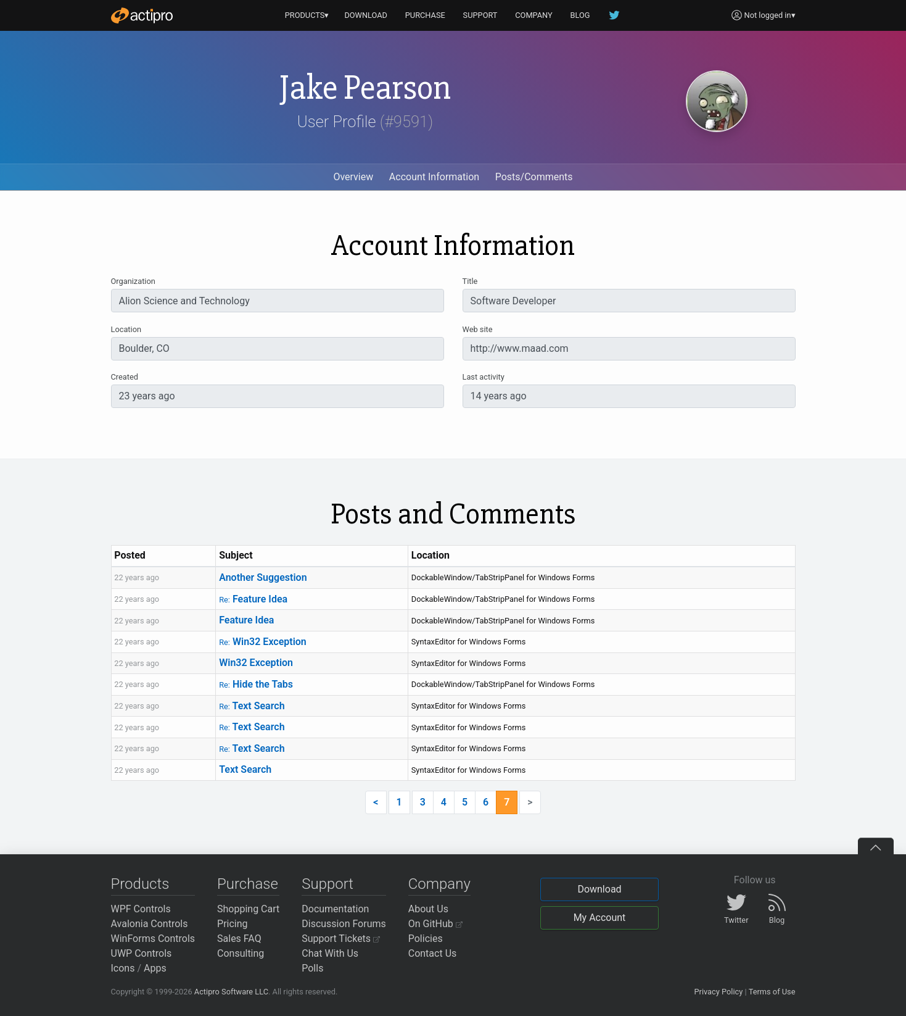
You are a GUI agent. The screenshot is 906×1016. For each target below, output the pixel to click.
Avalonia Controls (149, 924)
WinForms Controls (153, 938)
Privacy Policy (718, 991)
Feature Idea (253, 599)
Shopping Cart (248, 909)
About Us (428, 909)
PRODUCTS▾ (307, 15)
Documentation (335, 909)
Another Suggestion (263, 577)
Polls (312, 968)
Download (599, 889)
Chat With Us (330, 953)
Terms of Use (772, 991)
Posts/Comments (534, 177)
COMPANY (534, 15)
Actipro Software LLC (231, 991)
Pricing (232, 924)
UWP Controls (141, 953)
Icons (123, 968)
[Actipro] (142, 15)
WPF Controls (141, 909)
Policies (425, 938)
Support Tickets (341, 938)
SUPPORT (480, 15)
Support (327, 884)
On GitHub (435, 924)
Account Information (434, 177)
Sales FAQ (239, 938)
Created (124, 376)
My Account (600, 917)
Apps (155, 968)
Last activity (483, 376)
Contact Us (432, 953)
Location (126, 329)
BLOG (580, 15)
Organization (133, 281)
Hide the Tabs (256, 684)
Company (439, 884)
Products (140, 884)
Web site (478, 329)
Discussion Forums (344, 924)
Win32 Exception (263, 641)
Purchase (247, 884)
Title (470, 281)
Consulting (240, 953)
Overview (353, 177)
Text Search (251, 706)
